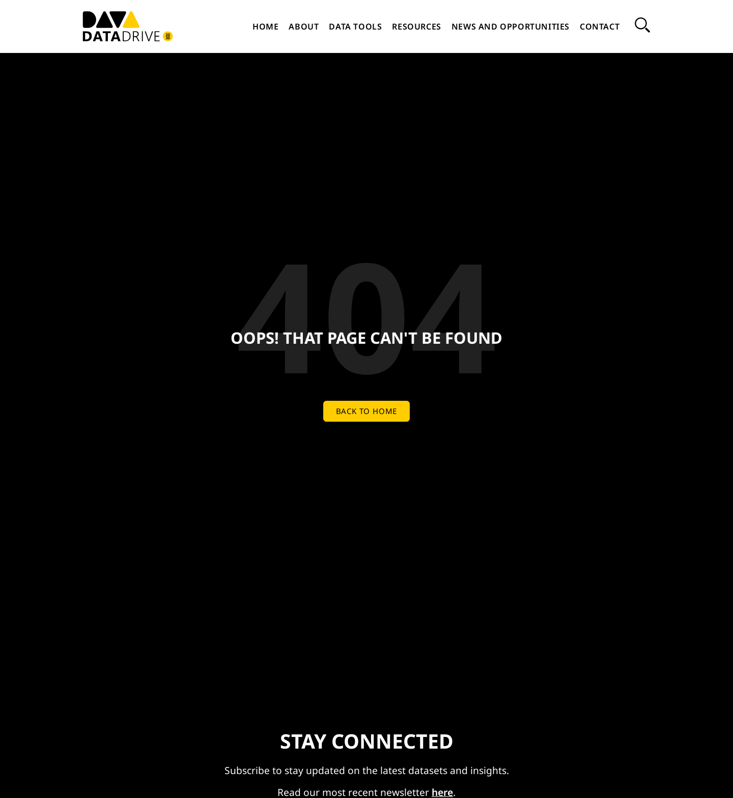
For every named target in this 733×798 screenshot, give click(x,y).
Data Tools (355, 26)
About (304, 26)
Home (265, 26)
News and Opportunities (511, 26)
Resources (416, 26)
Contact (599, 26)
